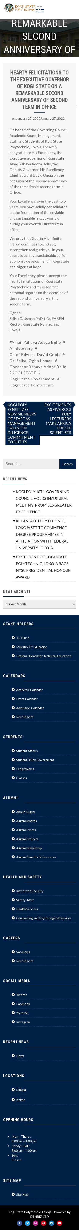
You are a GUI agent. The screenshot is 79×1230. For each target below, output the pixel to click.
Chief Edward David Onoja (34, 354)
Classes (21, 778)
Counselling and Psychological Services (43, 918)
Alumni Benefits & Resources (36, 857)
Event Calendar (27, 699)
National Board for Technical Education (43, 656)
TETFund (22, 638)
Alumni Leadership (29, 848)
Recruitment (24, 717)
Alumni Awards (26, 821)
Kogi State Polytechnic (31, 385)
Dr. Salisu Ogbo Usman (31, 360)
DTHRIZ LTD (39, 1216)
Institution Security (29, 891)
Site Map (22, 1194)
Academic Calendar (29, 690)
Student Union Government (35, 760)
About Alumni (25, 812)
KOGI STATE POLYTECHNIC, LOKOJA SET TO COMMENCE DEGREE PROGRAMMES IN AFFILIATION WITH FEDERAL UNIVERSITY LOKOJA (42, 534)
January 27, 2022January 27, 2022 (40, 118)
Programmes (25, 769)
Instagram (23, 1022)
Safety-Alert (25, 900)
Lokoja (21, 1089)
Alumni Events (26, 830)
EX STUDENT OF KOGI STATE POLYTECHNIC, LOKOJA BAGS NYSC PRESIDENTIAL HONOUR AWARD (43, 567)
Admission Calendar (30, 708)
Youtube (22, 1013)
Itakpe (20, 1100)
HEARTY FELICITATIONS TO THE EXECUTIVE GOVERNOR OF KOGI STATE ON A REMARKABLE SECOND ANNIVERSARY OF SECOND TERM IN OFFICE (39, 90)
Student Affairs (27, 751)
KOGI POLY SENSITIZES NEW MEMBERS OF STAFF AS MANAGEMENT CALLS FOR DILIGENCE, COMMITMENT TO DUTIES (22, 423)
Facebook (23, 1004)
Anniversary (21, 348)
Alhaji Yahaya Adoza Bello (36, 342)
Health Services (27, 909)
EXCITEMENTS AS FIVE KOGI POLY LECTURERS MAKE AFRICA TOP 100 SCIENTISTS (57, 418)
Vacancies (23, 952)
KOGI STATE (24, 372)
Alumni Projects (27, 839)
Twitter (21, 995)
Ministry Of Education (31, 647)
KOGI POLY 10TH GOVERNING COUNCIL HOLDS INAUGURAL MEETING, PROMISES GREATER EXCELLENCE (44, 501)
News (20, 1056)
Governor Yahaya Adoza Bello (38, 366)
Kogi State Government (32, 379)
